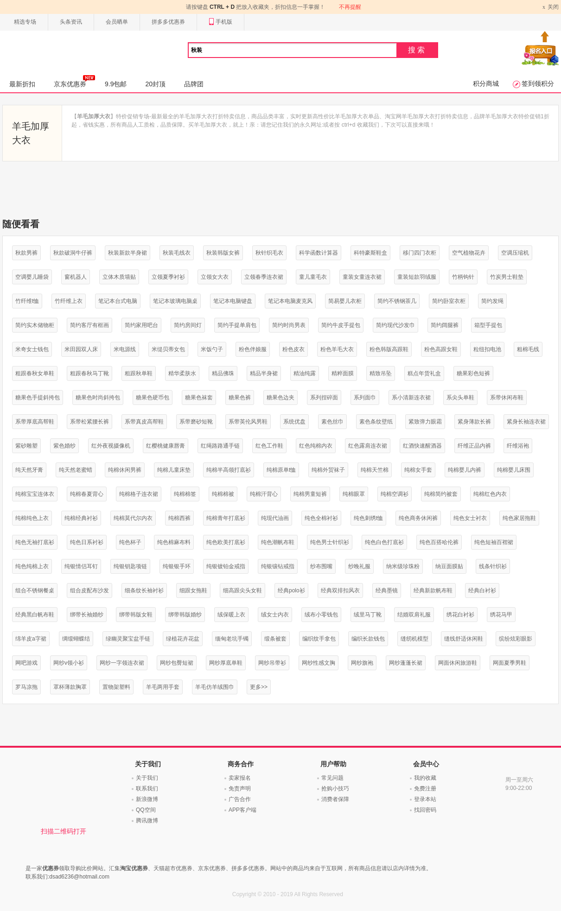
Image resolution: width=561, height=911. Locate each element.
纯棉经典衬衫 (81, 518)
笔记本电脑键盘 (232, 301)
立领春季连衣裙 (263, 277)
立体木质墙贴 (119, 277)
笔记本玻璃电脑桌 (175, 301)
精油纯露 (304, 373)
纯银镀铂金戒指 (225, 566)
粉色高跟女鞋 (441, 349)
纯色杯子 (130, 542)
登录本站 (425, 799)
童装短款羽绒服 (416, 277)
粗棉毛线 (528, 349)
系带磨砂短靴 (196, 421)
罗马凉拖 (26, 687)
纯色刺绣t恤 (368, 518)
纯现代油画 (275, 518)
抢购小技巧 (335, 788)
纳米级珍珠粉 (403, 566)
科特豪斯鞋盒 (370, 253)
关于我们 (147, 778)
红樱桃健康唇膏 (165, 446)
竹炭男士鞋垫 (506, 277)
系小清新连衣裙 (411, 397)
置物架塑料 (116, 687)
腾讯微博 (147, 820)
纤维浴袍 (518, 446)
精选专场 (25, 22)
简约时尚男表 (289, 325)
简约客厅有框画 (89, 325)
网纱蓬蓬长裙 (405, 663)
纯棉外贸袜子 (328, 470)
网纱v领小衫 (68, 663)
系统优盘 (294, 421)
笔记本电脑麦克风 (290, 301)
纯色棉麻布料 (174, 542)
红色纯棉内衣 (315, 446)
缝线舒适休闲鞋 (463, 638)
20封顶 (155, 84)
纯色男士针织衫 (329, 542)
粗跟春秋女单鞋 (34, 373)
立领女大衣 (215, 277)
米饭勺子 (212, 349)
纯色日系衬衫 (86, 542)
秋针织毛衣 (269, 253)
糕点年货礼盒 (424, 373)
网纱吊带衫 (272, 663)
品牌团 (194, 84)
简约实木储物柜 (34, 325)
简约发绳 (492, 301)
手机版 (220, 22)
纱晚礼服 (359, 566)
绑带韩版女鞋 (136, 614)
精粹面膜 (343, 373)
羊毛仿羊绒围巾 (214, 687)
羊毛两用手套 (162, 687)
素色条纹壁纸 (376, 421)
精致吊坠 (381, 373)
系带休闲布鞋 (506, 397)
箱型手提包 (488, 325)
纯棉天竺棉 (375, 470)
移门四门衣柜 (419, 253)
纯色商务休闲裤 (418, 518)
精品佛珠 (223, 373)
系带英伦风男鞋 (248, 421)
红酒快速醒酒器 (422, 446)
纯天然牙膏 (29, 470)
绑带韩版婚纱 (185, 614)
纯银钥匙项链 (130, 566)
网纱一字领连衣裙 (122, 663)
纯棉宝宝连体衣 (34, 494)
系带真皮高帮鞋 (144, 421)
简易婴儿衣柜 (345, 301)
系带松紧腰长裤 (89, 421)
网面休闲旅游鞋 (457, 663)
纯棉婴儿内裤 (464, 470)
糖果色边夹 (280, 397)
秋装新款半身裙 (127, 253)
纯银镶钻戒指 (277, 566)
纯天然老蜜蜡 (75, 470)
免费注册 (425, 788)
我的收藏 (425, 778)
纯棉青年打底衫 (225, 518)
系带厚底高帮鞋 (34, 421)
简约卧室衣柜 (448, 301)
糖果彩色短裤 (473, 373)
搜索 (417, 50)
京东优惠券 (74, 81)
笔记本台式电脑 (117, 301)
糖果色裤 (240, 397)
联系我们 (147, 788)
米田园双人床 (81, 349)
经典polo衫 (291, 590)
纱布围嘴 (321, 566)
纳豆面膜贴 (449, 566)
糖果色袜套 (199, 397)
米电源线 (125, 349)
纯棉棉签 (185, 494)
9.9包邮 (116, 84)
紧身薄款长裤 (474, 421)
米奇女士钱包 (32, 349)
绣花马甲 (501, 614)
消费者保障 (335, 799)
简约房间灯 (188, 325)
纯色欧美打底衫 (225, 542)
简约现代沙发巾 (395, 325)
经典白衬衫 (482, 590)
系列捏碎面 (324, 397)
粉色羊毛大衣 (337, 349)
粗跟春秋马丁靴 (89, 373)
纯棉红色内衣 (490, 494)
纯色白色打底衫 (384, 542)
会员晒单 (117, 22)
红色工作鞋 (269, 446)
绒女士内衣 (275, 614)
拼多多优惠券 (168, 22)
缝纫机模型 (414, 638)
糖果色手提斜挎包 (37, 397)
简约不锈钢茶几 (396, 301)
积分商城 (486, 83)
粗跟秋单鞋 (139, 373)
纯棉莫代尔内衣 (133, 518)
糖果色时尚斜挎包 (98, 397)
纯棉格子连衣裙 (138, 494)
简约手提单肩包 (236, 325)
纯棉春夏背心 (86, 494)
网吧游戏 (26, 663)
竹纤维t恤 (27, 301)
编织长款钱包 (368, 638)
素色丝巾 (332, 421)
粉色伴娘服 (253, 349)
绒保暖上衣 (231, 614)
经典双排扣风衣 (340, 590)
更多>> (259, 687)
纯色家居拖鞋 (519, 518)
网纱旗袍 (362, 663)
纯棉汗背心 (264, 494)
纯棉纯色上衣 (32, 518)
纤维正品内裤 (474, 446)
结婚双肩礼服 (414, 614)
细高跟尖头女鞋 (242, 590)
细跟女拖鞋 (193, 590)
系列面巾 (365, 397)
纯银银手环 (177, 566)
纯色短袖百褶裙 (493, 542)
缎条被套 (275, 638)
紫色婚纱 (64, 446)
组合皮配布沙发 (89, 590)
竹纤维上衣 (69, 301)
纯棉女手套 (418, 470)
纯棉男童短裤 (310, 494)
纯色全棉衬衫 (321, 518)
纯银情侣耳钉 (81, 566)
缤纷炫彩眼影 (515, 638)
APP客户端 (242, 810)
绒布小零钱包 (321, 614)
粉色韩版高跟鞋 (389, 349)
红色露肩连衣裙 (367, 446)
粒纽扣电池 (487, 349)
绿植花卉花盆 (182, 638)
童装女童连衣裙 (362, 277)
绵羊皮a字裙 (30, 638)
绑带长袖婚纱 (86, 614)
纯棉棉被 (223, 494)
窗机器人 (75, 277)
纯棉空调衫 (394, 494)
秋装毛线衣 (177, 253)
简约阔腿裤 (445, 325)
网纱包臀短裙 (176, 663)
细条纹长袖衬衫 (144, 590)
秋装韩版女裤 (223, 253)
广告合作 (240, 799)
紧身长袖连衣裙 (526, 421)
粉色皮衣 (293, 349)
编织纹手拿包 (319, 638)
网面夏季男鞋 (509, 663)
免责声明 (240, 788)
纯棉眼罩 (354, 494)
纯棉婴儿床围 (513, 470)
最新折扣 (22, 84)
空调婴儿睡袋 (32, 277)
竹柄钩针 (463, 277)
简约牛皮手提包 (340, 325)
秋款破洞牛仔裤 (72, 253)
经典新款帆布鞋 (433, 590)
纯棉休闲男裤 (124, 470)
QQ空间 (146, 810)
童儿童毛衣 (313, 277)
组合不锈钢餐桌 (34, 590)
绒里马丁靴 (368, 614)
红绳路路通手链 (220, 446)
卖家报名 (240, 778)
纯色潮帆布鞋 (277, 542)
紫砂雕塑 (26, 446)
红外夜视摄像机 (110, 446)
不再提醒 (350, 7)
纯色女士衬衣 (470, 518)
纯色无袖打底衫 (34, 542)
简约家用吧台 (141, 325)
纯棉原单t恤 (281, 470)
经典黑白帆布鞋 (34, 614)
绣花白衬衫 (460, 614)
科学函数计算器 (318, 253)
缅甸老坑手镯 (232, 638)
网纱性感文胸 (318, 663)
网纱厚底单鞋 (225, 663)
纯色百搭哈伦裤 (439, 542)
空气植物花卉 (468, 253)
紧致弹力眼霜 (425, 421)
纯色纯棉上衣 (32, 566)
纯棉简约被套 (441, 494)
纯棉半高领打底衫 (228, 470)
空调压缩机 (515, 253)
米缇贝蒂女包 (168, 349)
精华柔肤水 (182, 373)
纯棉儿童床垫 (174, 470)
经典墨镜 (387, 590)
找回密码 (425, 810)
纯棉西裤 (179, 518)
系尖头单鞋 (460, 397)
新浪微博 (147, 799)
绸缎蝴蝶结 (76, 638)
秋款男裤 (26, 253)
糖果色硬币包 (152, 397)
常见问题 (332, 778)
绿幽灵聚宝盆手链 (128, 638)
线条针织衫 (493, 566)
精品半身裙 (264, 373)
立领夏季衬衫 (168, 277)
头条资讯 (71, 22)
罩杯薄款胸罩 (70, 687)
